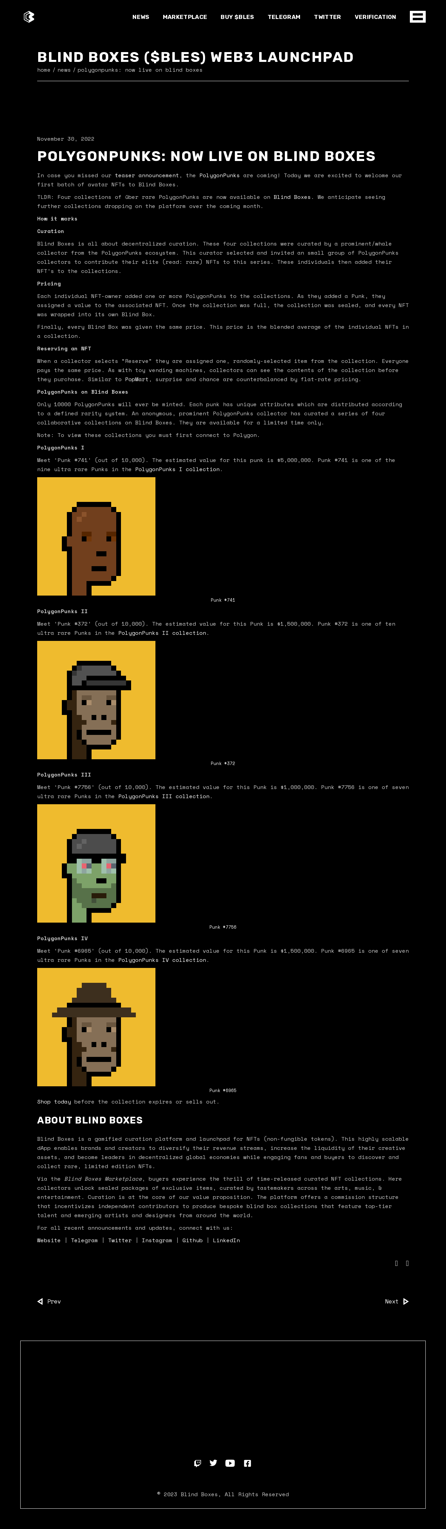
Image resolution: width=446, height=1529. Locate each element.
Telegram (83, 1240)
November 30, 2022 (66, 139)
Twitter (118, 1240)
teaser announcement (147, 175)
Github (192, 1240)
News (64, 70)
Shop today (54, 1101)
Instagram (157, 1240)
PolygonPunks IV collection (162, 960)
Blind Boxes (292, 197)
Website (49, 1240)
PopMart (137, 379)
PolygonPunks (219, 175)
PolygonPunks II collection (162, 633)
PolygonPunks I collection (177, 469)
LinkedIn (224, 1240)
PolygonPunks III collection (163, 796)
